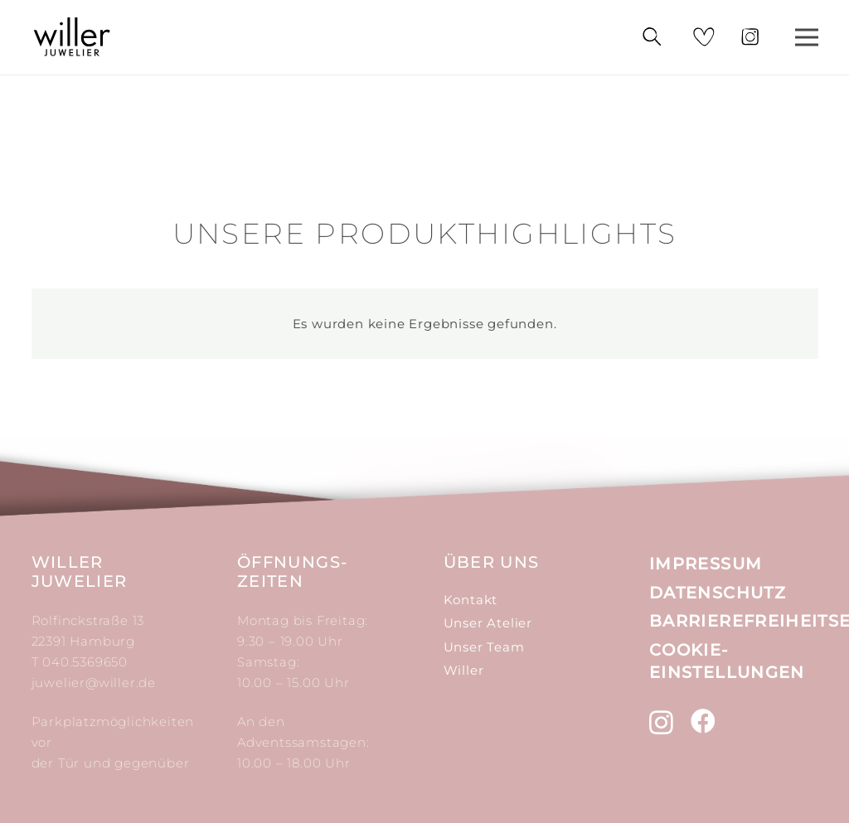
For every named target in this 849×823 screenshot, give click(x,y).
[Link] (73, 37)
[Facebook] (703, 721)
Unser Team (484, 647)
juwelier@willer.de (94, 682)
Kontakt (471, 600)
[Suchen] (651, 37)
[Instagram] (661, 722)
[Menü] (806, 37)
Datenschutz (717, 593)
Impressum (705, 564)
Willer (464, 670)
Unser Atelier (488, 623)
